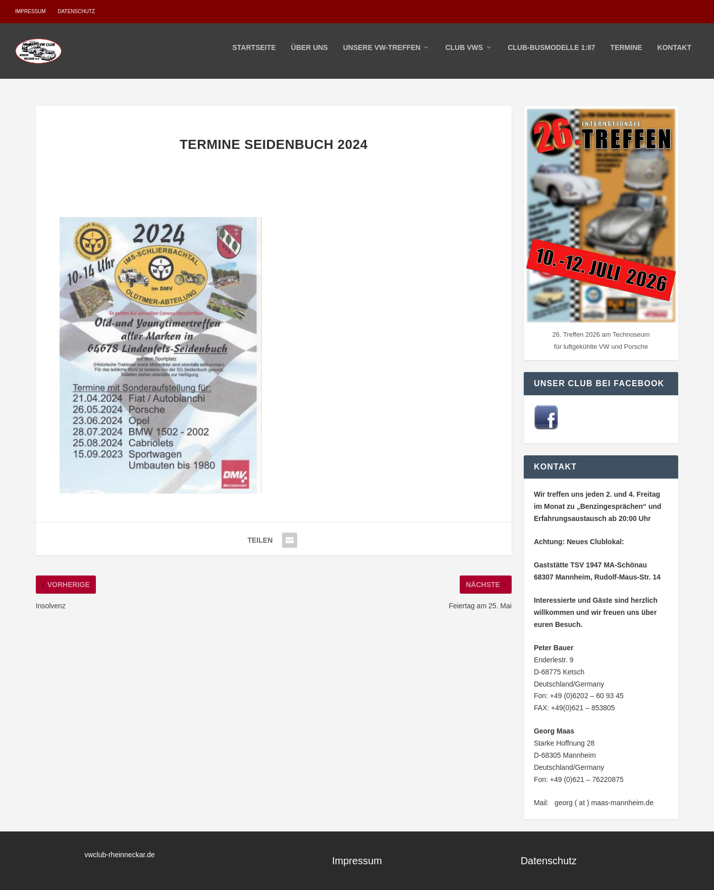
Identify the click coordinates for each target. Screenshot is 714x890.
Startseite (254, 54)
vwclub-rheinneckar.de (120, 855)
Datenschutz (76, 11)
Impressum (30, 11)
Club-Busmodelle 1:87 (551, 54)
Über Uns (309, 54)
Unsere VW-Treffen (382, 54)
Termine (626, 54)
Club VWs (464, 54)
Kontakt (674, 54)
